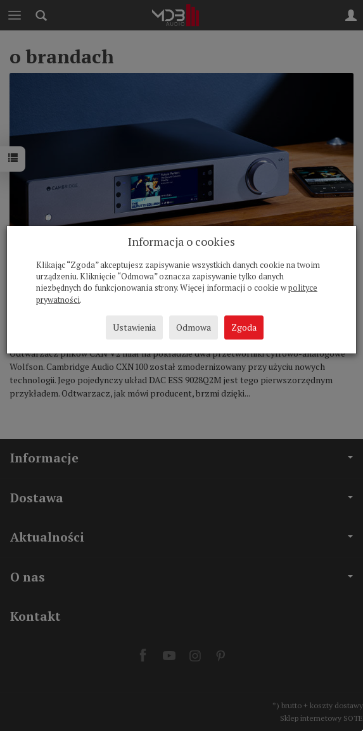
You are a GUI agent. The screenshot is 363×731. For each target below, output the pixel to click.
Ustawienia (134, 327)
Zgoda (244, 327)
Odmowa (193, 327)
